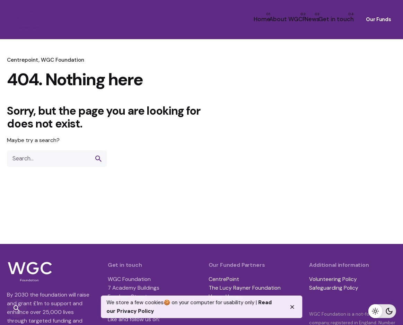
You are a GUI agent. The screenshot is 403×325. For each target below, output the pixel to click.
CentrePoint (224, 279)
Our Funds (378, 19)
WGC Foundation (62, 59)
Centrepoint (22, 59)
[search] (98, 158)
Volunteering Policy (333, 279)
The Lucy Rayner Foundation (245, 287)
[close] (292, 307)
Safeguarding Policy (333, 287)
